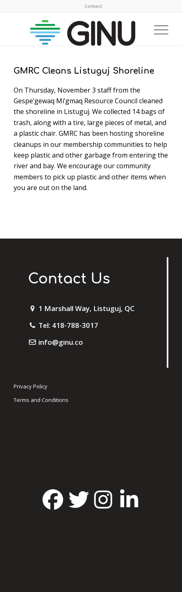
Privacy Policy (30, 386)
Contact (93, 6)
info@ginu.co (60, 342)
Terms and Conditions (41, 400)
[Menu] (157, 29)
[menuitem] (93, 6)
